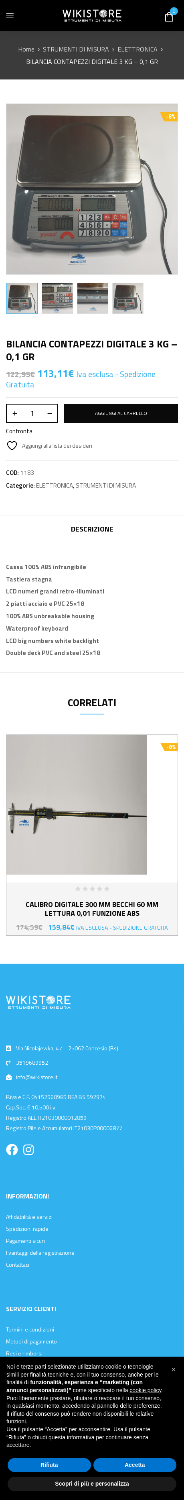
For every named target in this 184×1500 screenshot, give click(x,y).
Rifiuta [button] (49, 1465)
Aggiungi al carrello (121, 413)
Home (26, 49)
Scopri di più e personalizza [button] (92, 1483)
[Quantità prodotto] (32, 413)
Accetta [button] (135, 1465)
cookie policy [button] (145, 1390)
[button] (173, 1369)
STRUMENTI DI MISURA (76, 49)
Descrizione (92, 529)
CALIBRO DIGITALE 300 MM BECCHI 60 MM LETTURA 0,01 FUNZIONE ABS (92, 909)
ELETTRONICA (137, 49)
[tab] (92, 530)
